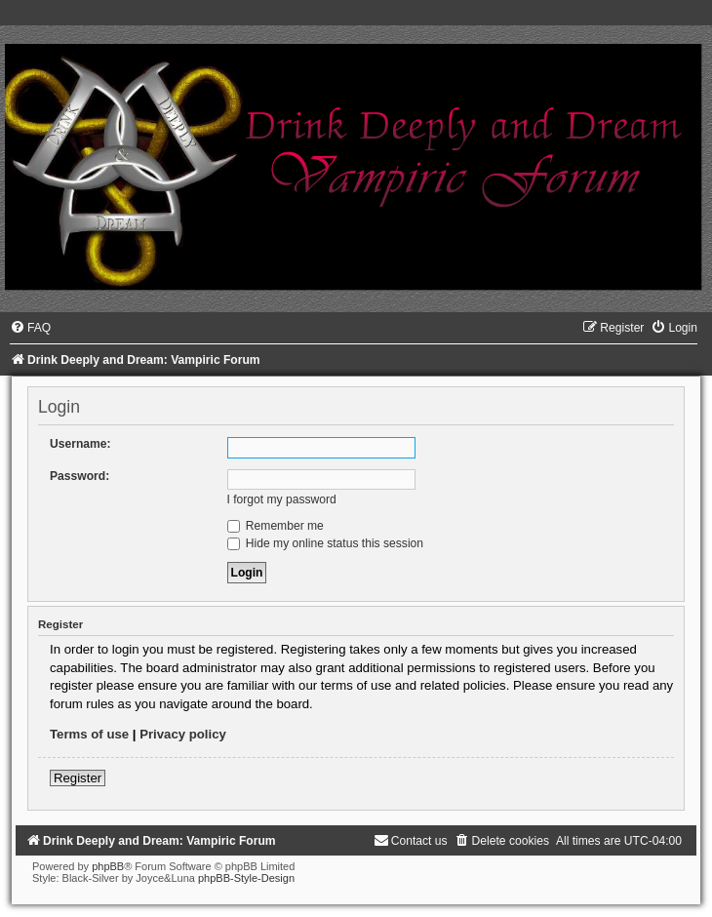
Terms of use (89, 734)
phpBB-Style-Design (246, 878)
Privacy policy (182, 734)
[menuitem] (30, 328)
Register (77, 778)
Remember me (275, 526)
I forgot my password (281, 499)
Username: (80, 444)
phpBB (108, 866)
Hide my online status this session (325, 543)
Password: (79, 476)
